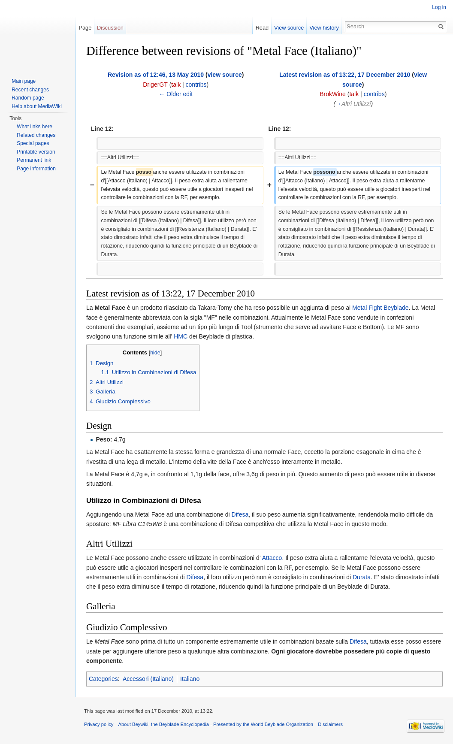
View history (324, 27)
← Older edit (176, 94)
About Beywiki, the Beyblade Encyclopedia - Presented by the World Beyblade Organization (215, 724)
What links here (34, 127)
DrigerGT (155, 84)
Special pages (33, 143)
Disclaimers (330, 724)
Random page (28, 98)
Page (85, 27)
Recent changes (30, 90)
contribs (196, 84)
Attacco (271, 557)
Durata (362, 577)
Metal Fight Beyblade (380, 307)
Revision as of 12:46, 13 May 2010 (156, 74)
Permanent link (34, 160)
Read (262, 27)
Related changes (36, 135)
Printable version (36, 152)
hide (155, 353)
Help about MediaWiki (37, 106)
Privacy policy (98, 724)
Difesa (240, 514)
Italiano (189, 678)
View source (289, 27)
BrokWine (333, 94)
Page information (36, 169)
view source (225, 74)
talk (176, 84)
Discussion (110, 27)
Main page (24, 81)
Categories (103, 678)
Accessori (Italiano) (148, 678)
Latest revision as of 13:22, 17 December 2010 (344, 74)
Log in (439, 7)
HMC (179, 336)
